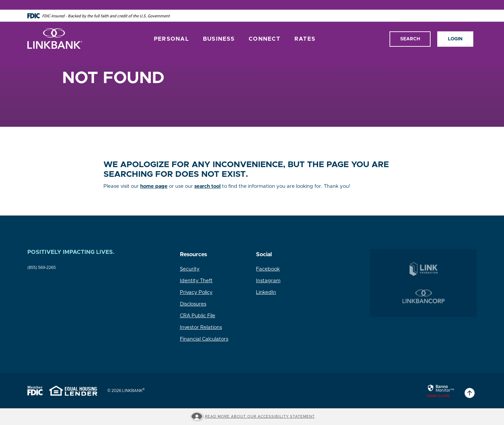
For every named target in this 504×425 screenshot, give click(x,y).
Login (455, 29)
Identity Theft (196, 280)
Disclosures (193, 304)
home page (154, 186)
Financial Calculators (204, 339)
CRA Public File (197, 315)
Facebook (268, 269)
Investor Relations (201, 327)
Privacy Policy (196, 292)
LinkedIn (266, 292)
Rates (304, 29)
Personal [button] (171, 29)
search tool (207, 186)
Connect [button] (264, 29)
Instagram (268, 280)
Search (410, 29)
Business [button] (219, 29)
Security (190, 269)
